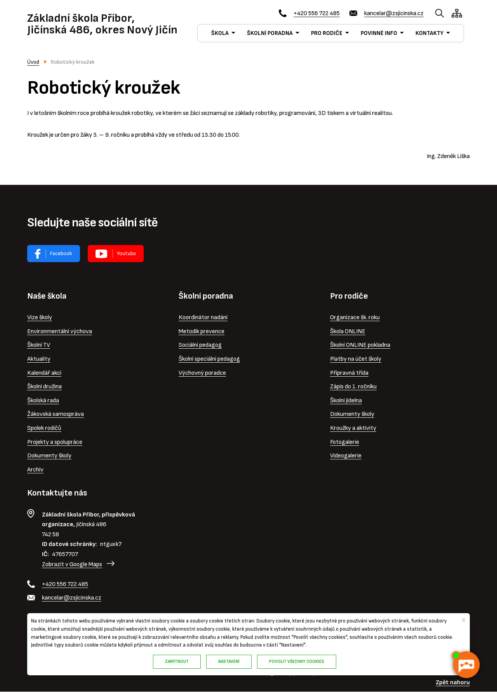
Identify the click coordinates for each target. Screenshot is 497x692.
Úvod (33, 62)
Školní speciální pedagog (209, 359)
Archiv (35, 469)
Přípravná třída (349, 373)
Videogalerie (345, 455)
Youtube (126, 253)
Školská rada (43, 400)
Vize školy (39, 317)
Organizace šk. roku (355, 317)
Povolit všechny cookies (296, 661)
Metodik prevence (201, 331)
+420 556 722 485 (317, 13)
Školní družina (44, 386)
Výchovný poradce (202, 373)
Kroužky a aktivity (353, 428)
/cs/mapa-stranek (457, 13)
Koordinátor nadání (203, 317)
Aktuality (38, 359)
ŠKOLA (220, 33)
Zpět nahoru (453, 682)
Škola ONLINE (347, 331)
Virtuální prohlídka (116, 253)
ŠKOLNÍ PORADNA (270, 33)
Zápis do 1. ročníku (353, 386)
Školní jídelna (346, 400)
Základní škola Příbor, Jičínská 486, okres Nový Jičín (102, 24)
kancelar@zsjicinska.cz (394, 13)
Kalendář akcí (44, 373)
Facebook (61, 253)
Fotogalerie (344, 442)
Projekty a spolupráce (54, 442)
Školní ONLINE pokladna (360, 345)
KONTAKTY (429, 33)
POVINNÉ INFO (379, 33)
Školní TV (38, 345)
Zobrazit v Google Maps (72, 564)
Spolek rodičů (44, 428)
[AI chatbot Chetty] (465, 664)
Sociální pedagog (200, 345)
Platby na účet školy (355, 359)
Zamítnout (177, 661)
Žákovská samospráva (55, 414)
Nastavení (229, 661)
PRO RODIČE (326, 33)
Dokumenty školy (49, 455)
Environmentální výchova (59, 331)
